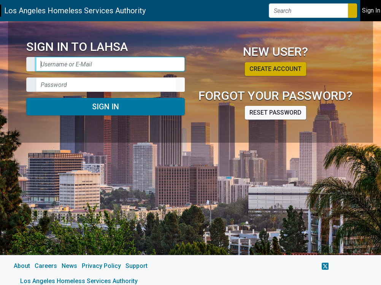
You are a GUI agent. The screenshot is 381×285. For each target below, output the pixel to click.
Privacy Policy (101, 265)
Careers (46, 265)
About (22, 265)
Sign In (105, 106)
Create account (275, 68)
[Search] (308, 10)
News (69, 265)
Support (136, 265)
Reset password (275, 112)
